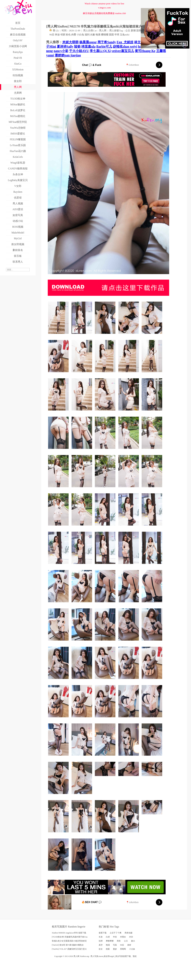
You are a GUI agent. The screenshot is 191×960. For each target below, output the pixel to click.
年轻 (115, 937)
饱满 (98, 34)
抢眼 (108, 949)
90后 (51, 34)
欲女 (101, 949)
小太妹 (132, 949)
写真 (115, 945)
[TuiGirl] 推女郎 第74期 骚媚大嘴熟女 (68, 945)
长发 (101, 937)
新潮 (133, 30)
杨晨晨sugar (88, 42)
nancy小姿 (61, 51)
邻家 (62, 34)
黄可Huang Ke (145, 51)
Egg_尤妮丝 (125, 42)
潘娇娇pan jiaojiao (68, 55)
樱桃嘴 (104, 34)
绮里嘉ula (88, 46)
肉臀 (73, 34)
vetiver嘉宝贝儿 (123, 51)
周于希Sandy (106, 42)
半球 (116, 34)
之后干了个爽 (115, 933)
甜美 (138, 30)
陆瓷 (77, 46)
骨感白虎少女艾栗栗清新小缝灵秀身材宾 (69, 941)
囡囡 (111, 34)
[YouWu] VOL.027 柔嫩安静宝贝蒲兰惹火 (69, 949)
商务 (119, 941)
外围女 (123, 937)
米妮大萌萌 (70, 42)
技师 (101, 941)
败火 (133, 941)
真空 (101, 945)
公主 (127, 30)
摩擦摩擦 (110, 941)
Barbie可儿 (104, 46)
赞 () (54, 30)
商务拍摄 (128, 933)
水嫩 (92, 34)
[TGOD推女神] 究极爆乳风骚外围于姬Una (69, 937)
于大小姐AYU (79, 51)
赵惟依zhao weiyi (125, 46)
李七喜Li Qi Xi (100, 51)
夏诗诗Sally (65, 46)
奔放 (57, 34)
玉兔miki (124, 34)
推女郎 (107, 956)
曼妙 (115, 949)
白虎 (108, 937)
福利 (87, 34)
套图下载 (103, 933)
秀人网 (102, 30)
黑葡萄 (123, 949)
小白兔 (80, 34)
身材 (129, 945)
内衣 (131, 937)
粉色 (68, 34)
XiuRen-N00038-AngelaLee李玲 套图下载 (69, 933)
